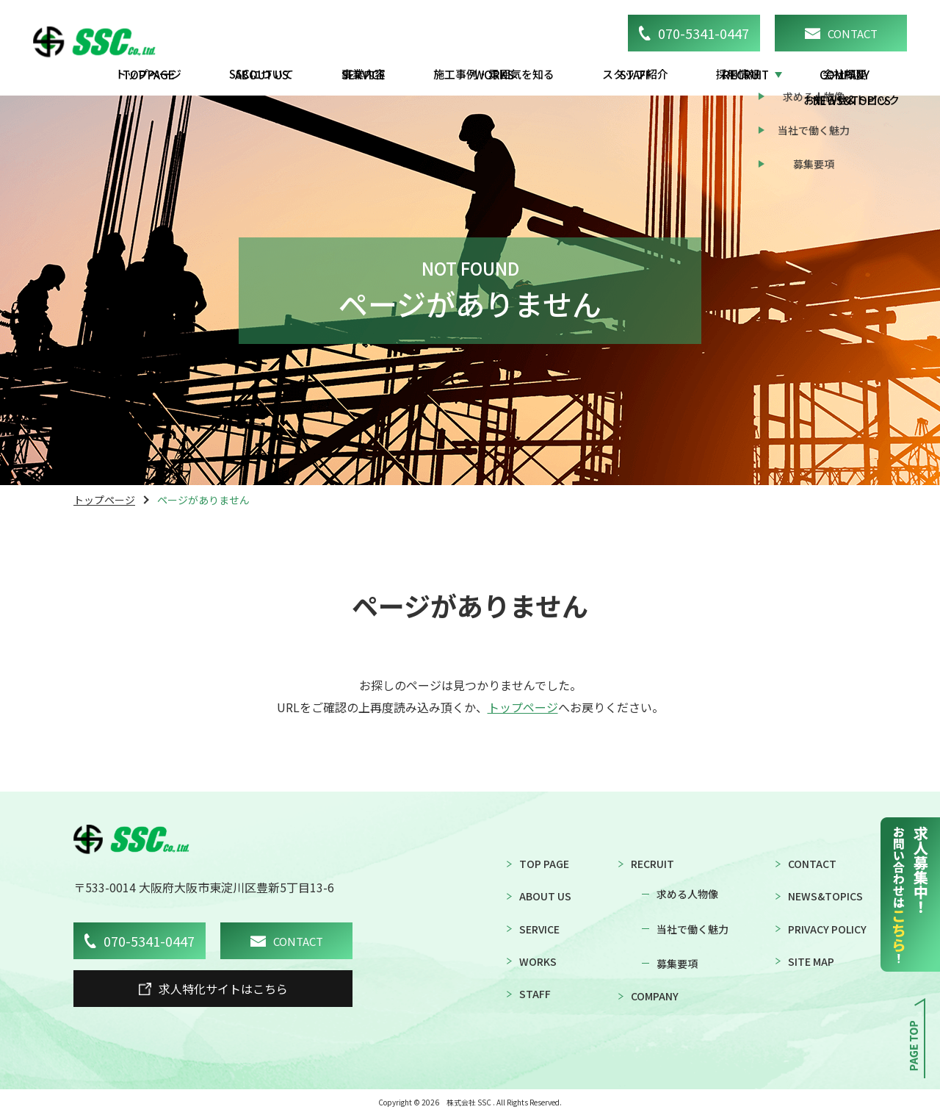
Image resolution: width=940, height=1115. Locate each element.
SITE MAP (811, 961)
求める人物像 (687, 893)
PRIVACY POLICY (827, 929)
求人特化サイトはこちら (213, 988)
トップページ (104, 499)
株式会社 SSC (468, 1102)
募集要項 (677, 963)
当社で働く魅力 (692, 929)
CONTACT (841, 33)
